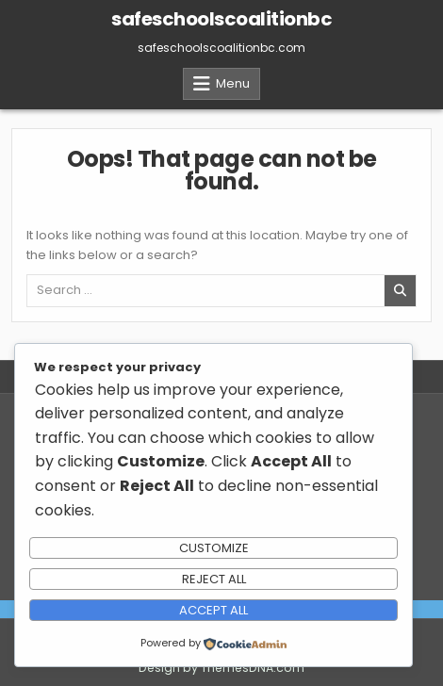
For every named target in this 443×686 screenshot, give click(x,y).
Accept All (213, 610)
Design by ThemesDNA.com (221, 668)
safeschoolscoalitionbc (221, 19)
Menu (233, 83)
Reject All (214, 579)
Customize (214, 548)
